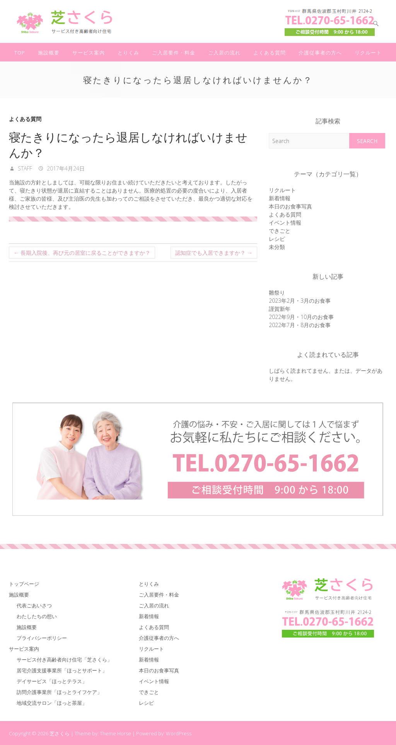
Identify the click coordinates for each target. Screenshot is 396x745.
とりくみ (128, 52)
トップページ (24, 583)
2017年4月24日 (65, 168)
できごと (279, 230)
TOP (19, 52)
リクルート (368, 52)
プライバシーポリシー (42, 637)
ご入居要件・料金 (173, 52)
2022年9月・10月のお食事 (301, 317)
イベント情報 (285, 222)
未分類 (277, 247)
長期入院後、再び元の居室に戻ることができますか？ (82, 252)
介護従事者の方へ (320, 52)
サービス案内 (88, 52)
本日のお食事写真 (290, 206)
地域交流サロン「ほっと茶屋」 (52, 702)
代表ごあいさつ (34, 605)
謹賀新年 (279, 308)
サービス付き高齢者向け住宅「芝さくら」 (64, 659)
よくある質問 (269, 52)
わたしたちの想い (37, 616)
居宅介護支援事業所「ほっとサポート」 (62, 670)
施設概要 (49, 52)
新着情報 (279, 198)
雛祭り (277, 292)
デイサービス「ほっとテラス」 (52, 681)
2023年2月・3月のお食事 (300, 300)
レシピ (277, 238)
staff (24, 168)
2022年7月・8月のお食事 (300, 325)
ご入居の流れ (224, 52)
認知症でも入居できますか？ (214, 252)
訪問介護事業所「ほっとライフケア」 (59, 692)
